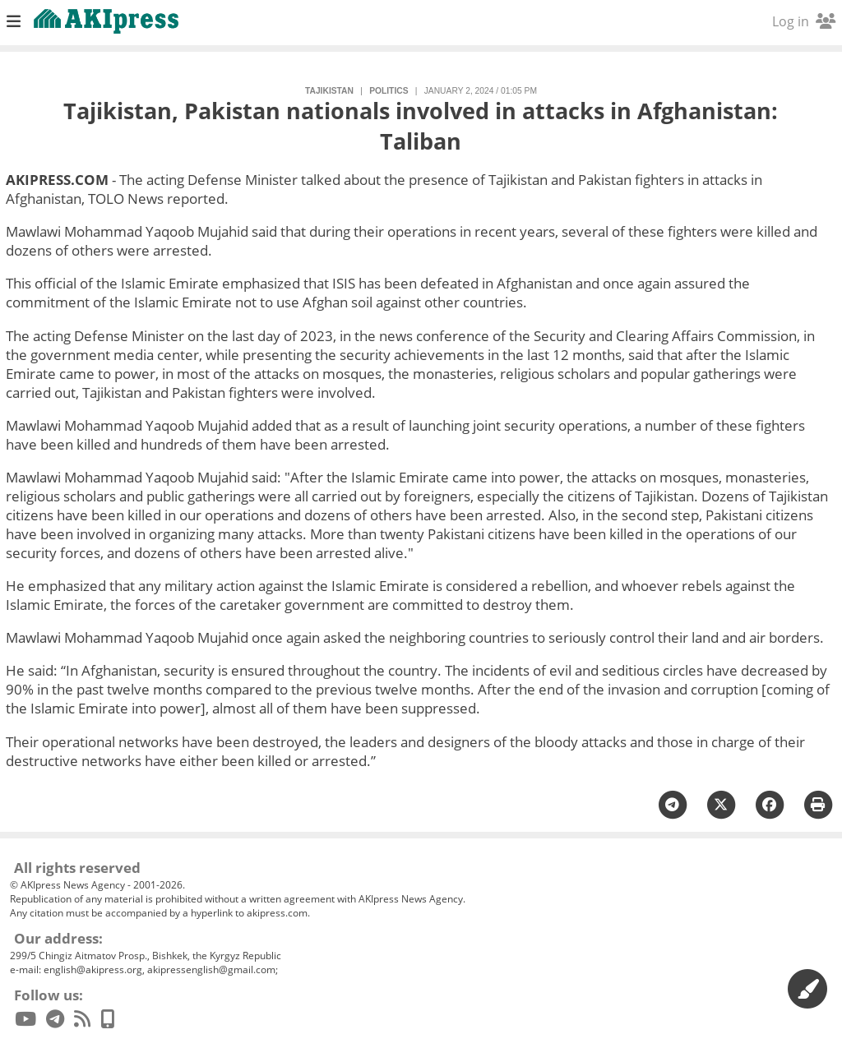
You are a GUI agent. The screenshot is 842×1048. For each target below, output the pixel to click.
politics (388, 90)
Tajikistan (329, 90)
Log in (803, 21)
